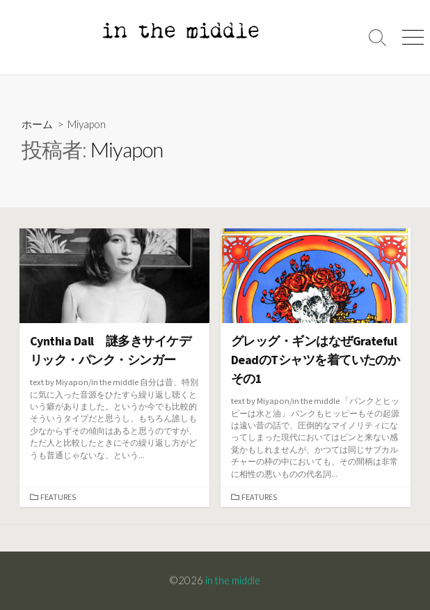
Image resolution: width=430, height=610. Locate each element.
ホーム (37, 124)
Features (58, 497)
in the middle (232, 580)
